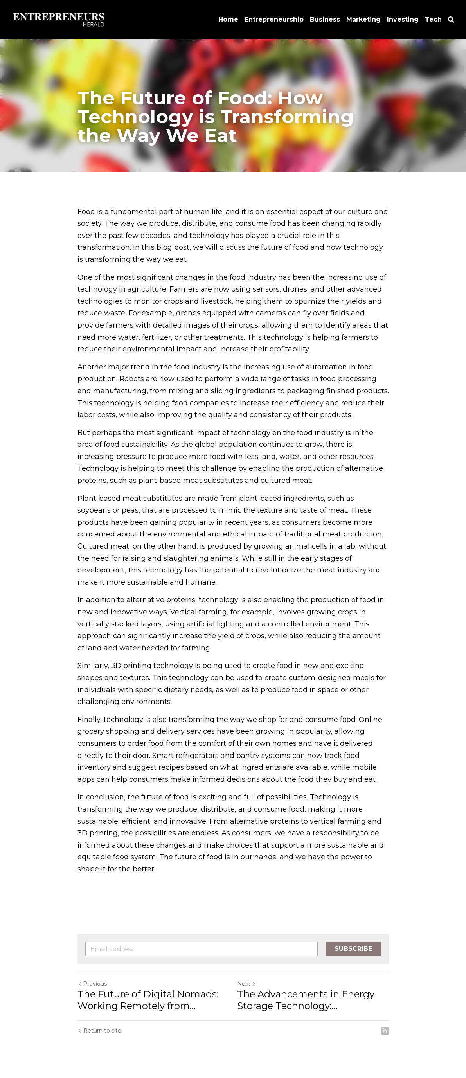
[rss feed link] (385, 1031)
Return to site (99, 1030)
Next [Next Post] (246, 983)
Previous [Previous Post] (92, 983)
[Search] (451, 19)
